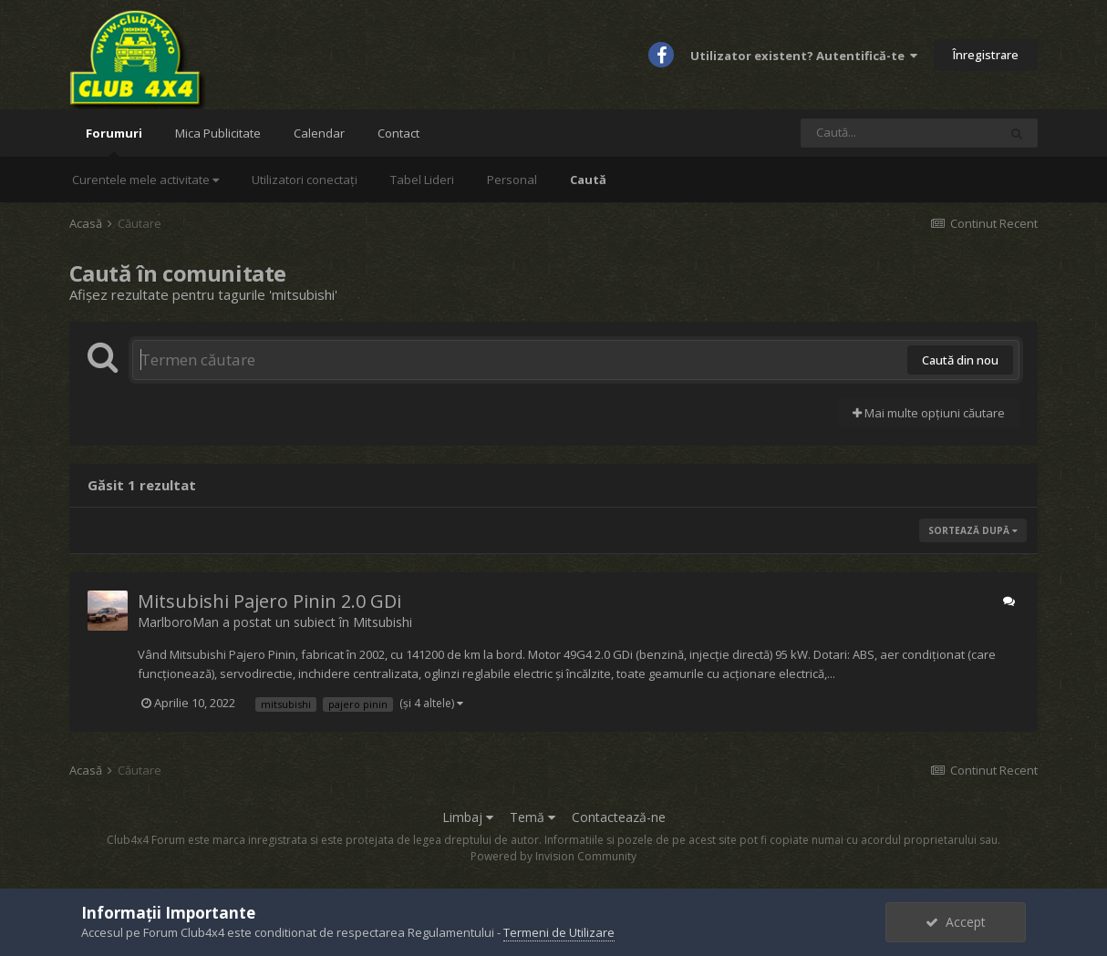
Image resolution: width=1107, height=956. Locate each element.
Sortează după (973, 530)
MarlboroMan (178, 622)
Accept (956, 921)
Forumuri (114, 141)
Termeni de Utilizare (559, 932)
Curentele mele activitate (145, 179)
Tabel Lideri (422, 179)
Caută (588, 179)
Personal (512, 179)
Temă (532, 817)
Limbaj (467, 817)
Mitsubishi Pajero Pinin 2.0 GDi (269, 601)
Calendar (319, 133)
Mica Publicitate (218, 133)
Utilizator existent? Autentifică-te (803, 55)
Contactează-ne (619, 817)
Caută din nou (960, 360)
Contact (398, 133)
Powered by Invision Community (553, 856)
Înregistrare (986, 54)
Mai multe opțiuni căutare (929, 413)
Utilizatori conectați (304, 179)
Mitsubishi (382, 622)
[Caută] (899, 133)
